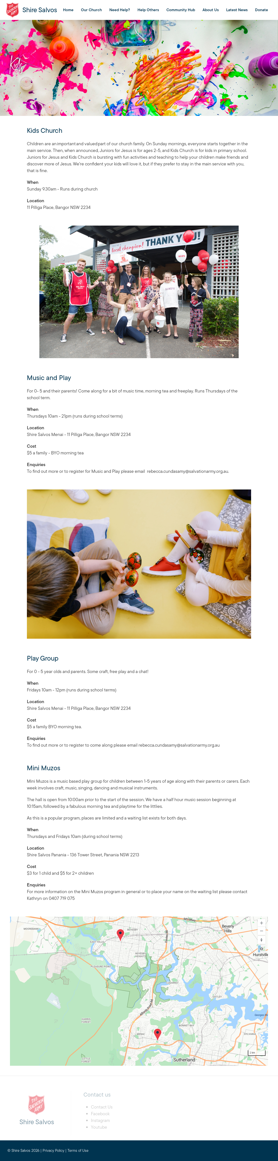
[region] (139, 991)
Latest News (237, 10)
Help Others (148, 10)
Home (68, 10)
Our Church (91, 10)
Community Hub (180, 10)
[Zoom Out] (262, 931)
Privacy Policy (53, 1150)
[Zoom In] (262, 923)
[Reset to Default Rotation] (262, 940)
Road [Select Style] (262, 949)
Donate (261, 10)
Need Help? (119, 10)
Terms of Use (78, 1150)
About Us (211, 10)
